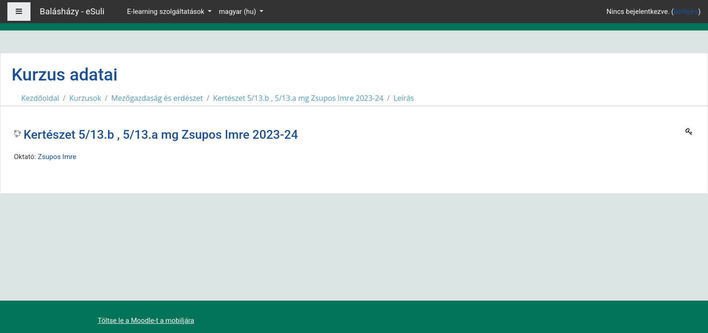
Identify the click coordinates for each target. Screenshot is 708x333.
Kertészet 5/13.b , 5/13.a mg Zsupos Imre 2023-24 (298, 98)
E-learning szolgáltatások (166, 11)
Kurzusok (85, 98)
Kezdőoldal (40, 98)
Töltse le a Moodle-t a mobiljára (146, 320)
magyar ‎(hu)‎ (238, 11)
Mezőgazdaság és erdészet (157, 98)
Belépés (686, 11)
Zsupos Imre (57, 157)
